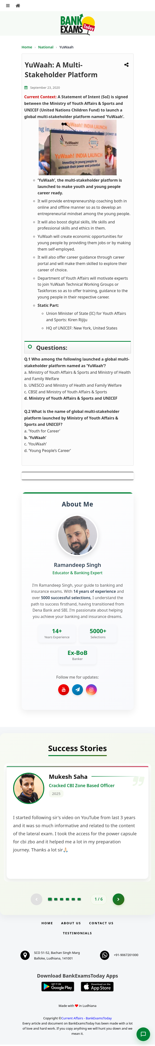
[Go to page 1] (50, 900)
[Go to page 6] (79, 900)
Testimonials (77, 934)
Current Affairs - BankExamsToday (86, 1019)
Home (27, 46)
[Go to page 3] (61, 900)
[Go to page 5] (73, 900)
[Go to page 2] (55, 900)
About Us (71, 924)
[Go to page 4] (67, 900)
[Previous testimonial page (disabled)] (36, 900)
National (46, 46)
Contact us (101, 924)
